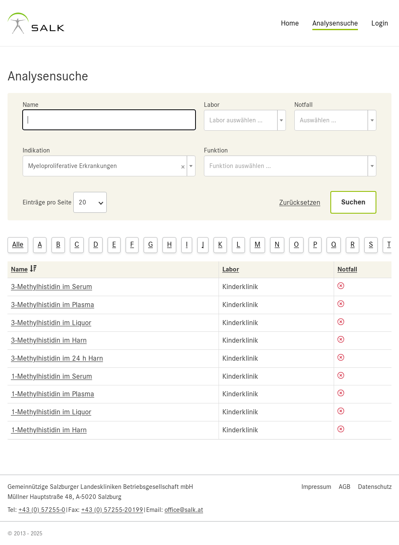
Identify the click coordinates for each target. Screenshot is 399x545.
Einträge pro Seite (47, 202)
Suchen (353, 202)
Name (31, 104)
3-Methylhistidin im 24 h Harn (57, 358)
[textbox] (245, 120)
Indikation (36, 150)
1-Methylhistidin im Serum (51, 376)
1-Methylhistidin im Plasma (52, 394)
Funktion (216, 150)
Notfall (303, 104)
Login (379, 23)
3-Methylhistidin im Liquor (51, 322)
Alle (17, 244)
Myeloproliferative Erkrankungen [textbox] (106, 166)
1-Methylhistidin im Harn (49, 430)
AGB (344, 487)
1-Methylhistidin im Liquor (51, 412)
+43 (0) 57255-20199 (112, 510)
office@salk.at (184, 510)
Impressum (316, 487)
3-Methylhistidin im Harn (49, 340)
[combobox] (245, 120)
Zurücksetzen (299, 202)
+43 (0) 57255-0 (41, 510)
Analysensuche (335, 23)
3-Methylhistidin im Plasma (52, 304)
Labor (211, 104)
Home (290, 23)
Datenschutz (374, 487)
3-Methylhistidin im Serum (51, 286)
